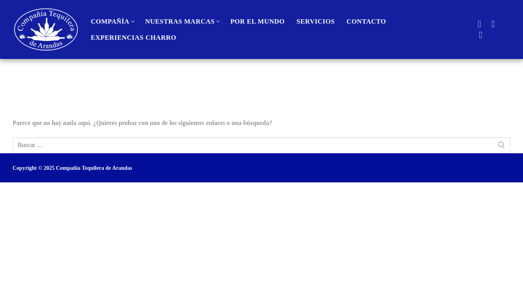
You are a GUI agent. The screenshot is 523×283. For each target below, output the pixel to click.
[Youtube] (493, 23)
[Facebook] (479, 23)
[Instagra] (480, 35)
